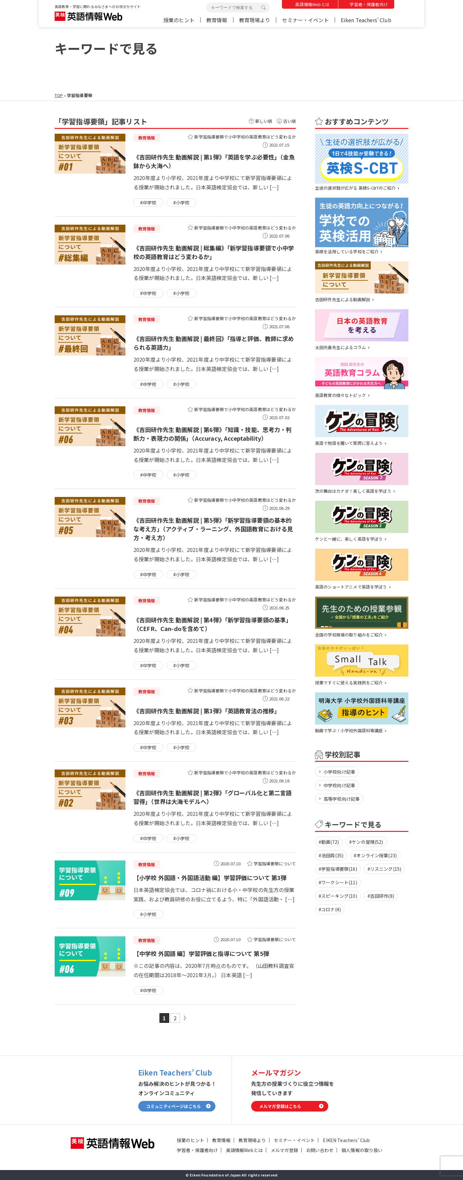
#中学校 (148, 202)
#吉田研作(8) (381, 896)
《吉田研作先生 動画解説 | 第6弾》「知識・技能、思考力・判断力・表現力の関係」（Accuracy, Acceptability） (212, 433)
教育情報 (216, 20)
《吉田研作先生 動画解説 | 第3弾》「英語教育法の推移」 (206, 711)
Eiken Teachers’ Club (366, 20)
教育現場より (254, 20)
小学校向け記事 (339, 772)
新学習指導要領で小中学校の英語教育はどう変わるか (245, 137)
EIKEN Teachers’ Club (346, 1140)
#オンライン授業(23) (375, 855)
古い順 (289, 121)
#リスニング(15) (385, 869)
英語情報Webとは (312, 4)
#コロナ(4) (330, 909)
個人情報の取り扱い (361, 1150)
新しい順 (263, 121)
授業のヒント (179, 20)
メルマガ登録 (284, 1150)
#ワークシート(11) (338, 882)
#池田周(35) (331, 855)
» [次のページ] (186, 1017)
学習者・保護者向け (368, 4)
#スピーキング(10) (338, 896)
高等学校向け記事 (341, 799)
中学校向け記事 (339, 785)
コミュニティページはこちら (173, 1106)
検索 (263, 8)
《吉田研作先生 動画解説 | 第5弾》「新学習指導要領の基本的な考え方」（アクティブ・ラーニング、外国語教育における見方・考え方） (213, 529)
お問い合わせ (319, 1150)
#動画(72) (329, 842)
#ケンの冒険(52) (366, 842)
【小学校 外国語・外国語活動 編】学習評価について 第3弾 (209, 877)
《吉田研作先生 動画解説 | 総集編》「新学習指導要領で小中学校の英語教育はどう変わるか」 (213, 252)
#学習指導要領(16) (338, 869)
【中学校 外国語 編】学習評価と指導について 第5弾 (201, 953)
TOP (59, 95)
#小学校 (181, 202)
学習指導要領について (275, 863)
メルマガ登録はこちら (280, 1106)
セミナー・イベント (305, 20)
